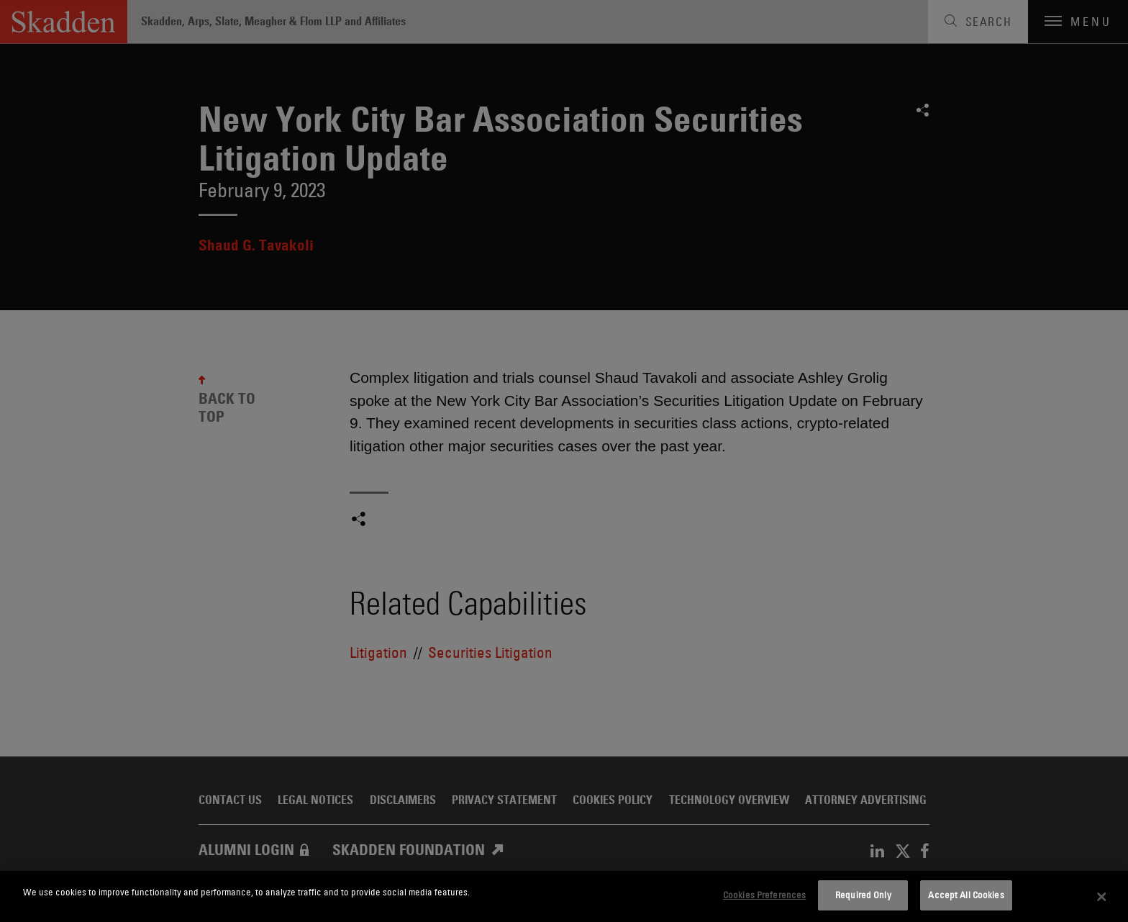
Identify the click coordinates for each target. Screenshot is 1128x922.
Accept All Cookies (966, 894)
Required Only (863, 894)
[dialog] (564, 896)
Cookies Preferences (764, 894)
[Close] (1102, 896)
